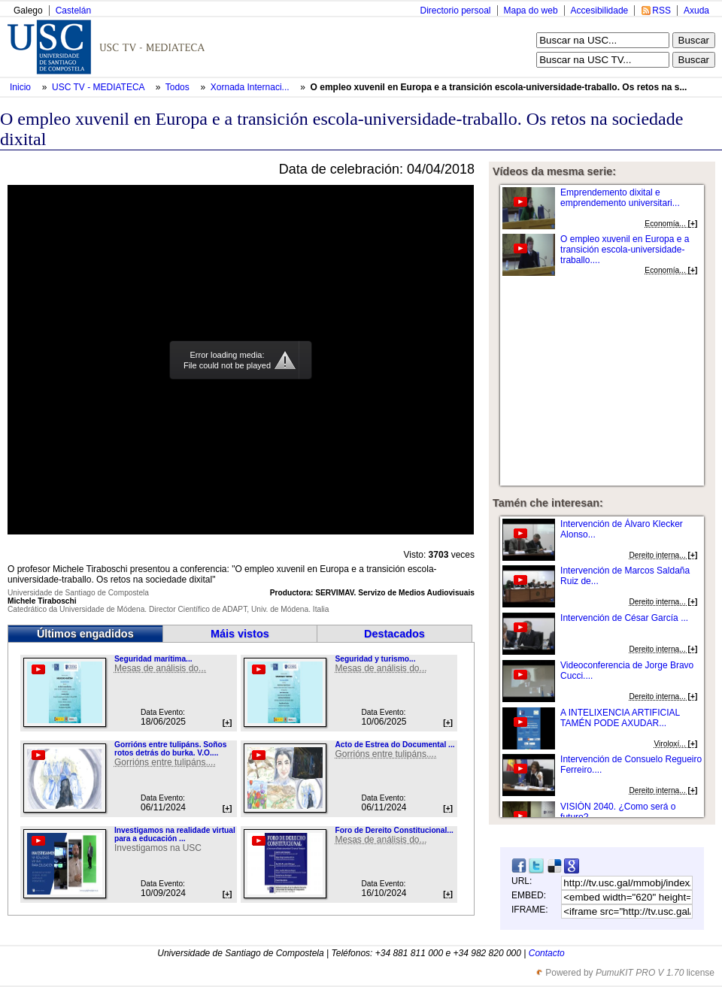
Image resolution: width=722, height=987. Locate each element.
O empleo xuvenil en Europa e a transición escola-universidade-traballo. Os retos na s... (499, 87)
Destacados (394, 634)
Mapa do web (531, 10)
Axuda (696, 10)
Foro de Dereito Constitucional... (394, 830)
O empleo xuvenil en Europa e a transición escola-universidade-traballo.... (624, 249)
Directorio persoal (455, 10)
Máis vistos (240, 634)
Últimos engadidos (85, 634)
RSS (661, 10)
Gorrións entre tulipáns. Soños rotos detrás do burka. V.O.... (170, 748)
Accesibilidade (600, 10)
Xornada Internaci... (250, 87)
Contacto (547, 953)
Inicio (21, 87)
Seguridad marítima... (153, 659)
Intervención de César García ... (624, 618)
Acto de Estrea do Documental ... (394, 744)
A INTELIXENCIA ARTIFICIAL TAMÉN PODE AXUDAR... (620, 717)
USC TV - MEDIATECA (99, 87)
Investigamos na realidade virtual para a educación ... (174, 834)
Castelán (73, 10)
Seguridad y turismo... (375, 659)
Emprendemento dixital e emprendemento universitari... (620, 197)
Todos (178, 87)
